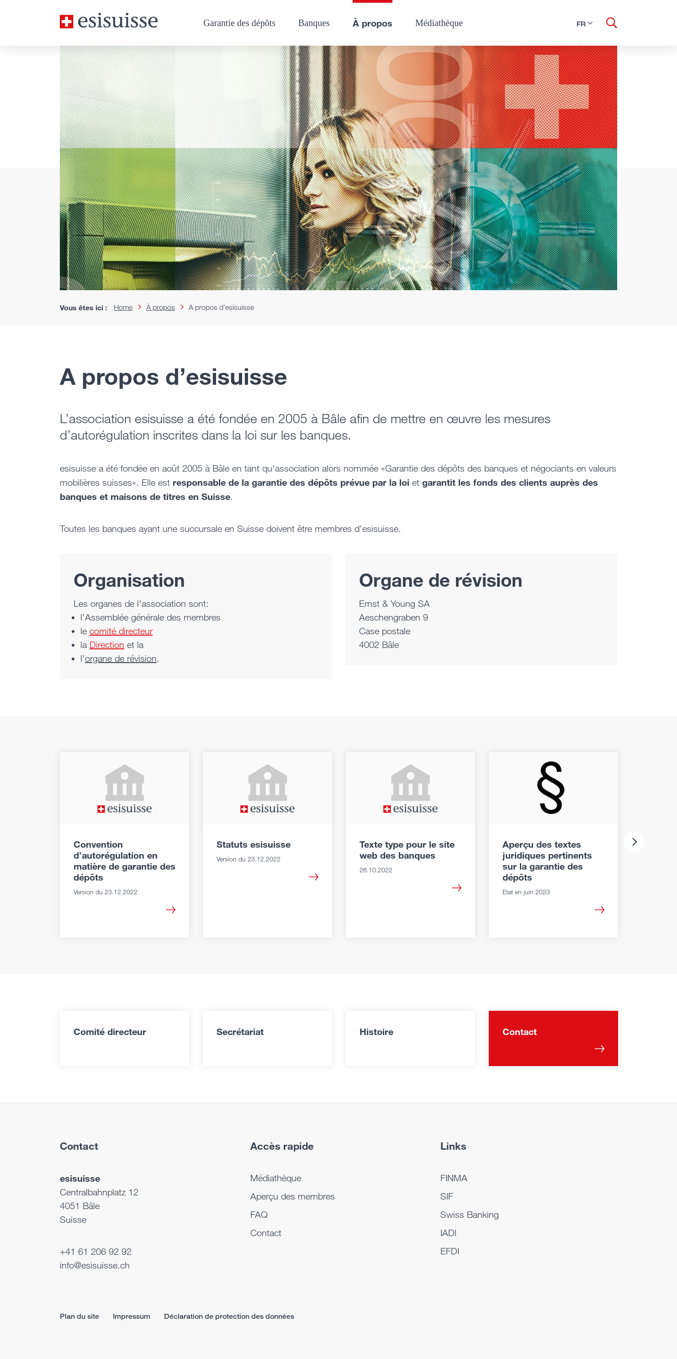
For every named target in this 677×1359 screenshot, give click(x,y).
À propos (372, 22)
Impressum (131, 1316)
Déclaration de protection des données (229, 1316)
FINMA (453, 1178)
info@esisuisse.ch (95, 1265)
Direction (107, 644)
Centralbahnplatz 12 (99, 1192)
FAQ (259, 1214)
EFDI (449, 1251)
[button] (584, 23)
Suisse (73, 1219)
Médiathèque (439, 23)
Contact (265, 1232)
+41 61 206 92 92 (96, 1251)
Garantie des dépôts (239, 23)
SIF (446, 1196)
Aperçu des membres (292, 1196)
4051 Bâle (80, 1205)
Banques (314, 23)
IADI (448, 1232)
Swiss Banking (469, 1214)
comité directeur (121, 631)
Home (123, 307)
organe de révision (121, 658)
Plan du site (79, 1316)
